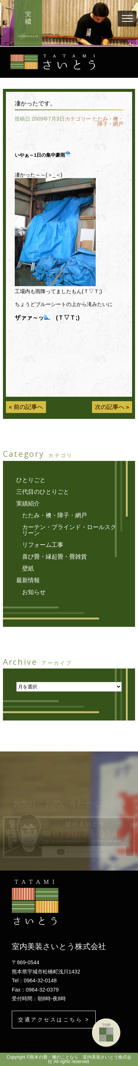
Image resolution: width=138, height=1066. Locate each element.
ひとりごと (31, 480)
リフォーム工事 (42, 545)
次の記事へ (109, 407)
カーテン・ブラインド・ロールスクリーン (69, 530)
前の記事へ (28, 407)
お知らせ (34, 592)
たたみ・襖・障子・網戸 (107, 121)
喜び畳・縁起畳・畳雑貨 (54, 556)
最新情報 (28, 580)
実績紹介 (28, 503)
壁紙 (28, 568)
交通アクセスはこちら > (53, 1019)
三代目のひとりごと (42, 492)
